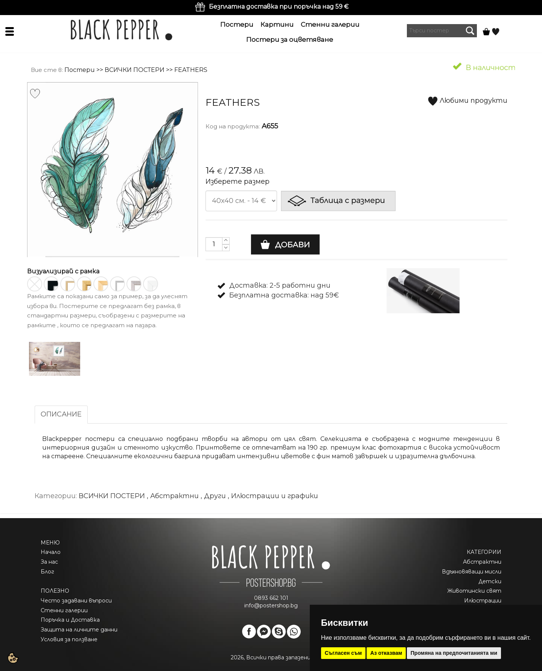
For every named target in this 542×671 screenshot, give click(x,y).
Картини (277, 24)
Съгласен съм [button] (343, 653)
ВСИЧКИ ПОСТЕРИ (134, 69)
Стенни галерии (330, 24)
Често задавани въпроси (76, 600)
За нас (49, 561)
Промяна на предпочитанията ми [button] (454, 653)
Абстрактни (482, 561)
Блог (47, 571)
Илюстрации (482, 600)
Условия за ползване (69, 639)
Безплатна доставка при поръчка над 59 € (279, 6)
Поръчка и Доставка (70, 619)
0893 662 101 (271, 598)
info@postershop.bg (271, 605)
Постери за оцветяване (289, 39)
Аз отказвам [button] (386, 653)
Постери (236, 24)
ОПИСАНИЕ (61, 414)
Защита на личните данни (79, 629)
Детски (489, 581)
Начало (51, 552)
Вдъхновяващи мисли (471, 571)
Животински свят (474, 590)
